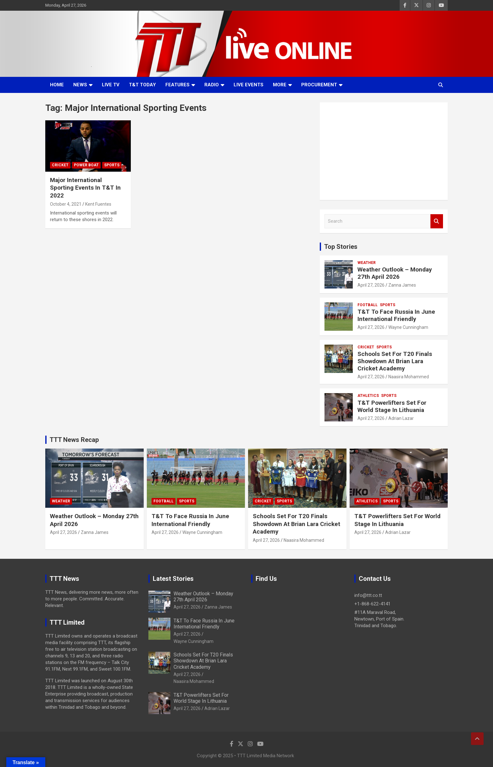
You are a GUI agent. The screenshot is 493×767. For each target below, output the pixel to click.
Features (177, 85)
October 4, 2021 (65, 204)
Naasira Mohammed (408, 376)
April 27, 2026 (371, 285)
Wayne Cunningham (408, 327)
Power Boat (86, 165)
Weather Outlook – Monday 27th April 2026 (394, 273)
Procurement (319, 85)
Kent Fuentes (98, 204)
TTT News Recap (74, 440)
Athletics (368, 395)
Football (367, 305)
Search (436, 221)
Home (57, 85)
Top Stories (340, 246)
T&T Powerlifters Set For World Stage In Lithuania (391, 406)
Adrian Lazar (401, 418)
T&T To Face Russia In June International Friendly (396, 315)
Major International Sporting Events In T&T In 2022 (85, 187)
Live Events (248, 85)
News (80, 85)
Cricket (60, 165)
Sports (111, 165)
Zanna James (402, 285)
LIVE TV (110, 85)
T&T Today (142, 85)
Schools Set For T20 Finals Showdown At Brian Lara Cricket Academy (394, 361)
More (279, 85)
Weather (366, 262)
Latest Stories (173, 578)
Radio (211, 85)
